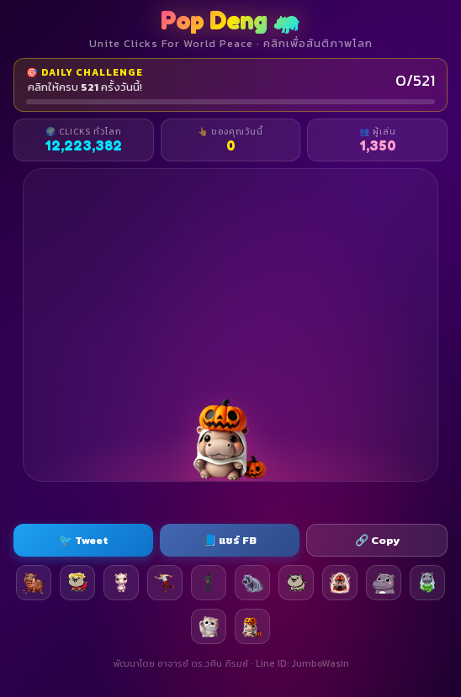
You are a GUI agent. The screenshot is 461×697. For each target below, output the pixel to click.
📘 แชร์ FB (230, 540)
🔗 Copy (377, 540)
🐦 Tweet (84, 540)
